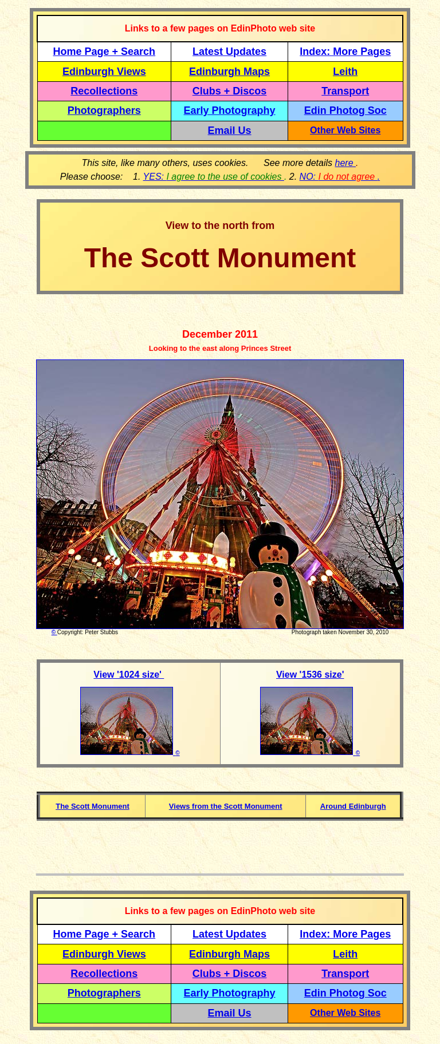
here (345, 163)
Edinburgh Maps (229, 71)
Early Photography (230, 110)
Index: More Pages (345, 51)
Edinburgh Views (104, 71)
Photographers (104, 110)
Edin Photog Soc (345, 110)
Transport (345, 91)
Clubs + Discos (229, 91)
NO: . (340, 176)
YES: (213, 176)
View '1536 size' (310, 674)
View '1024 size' (128, 674)
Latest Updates (229, 51)
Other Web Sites (345, 130)
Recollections (104, 91)
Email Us (230, 130)
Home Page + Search (104, 51)
